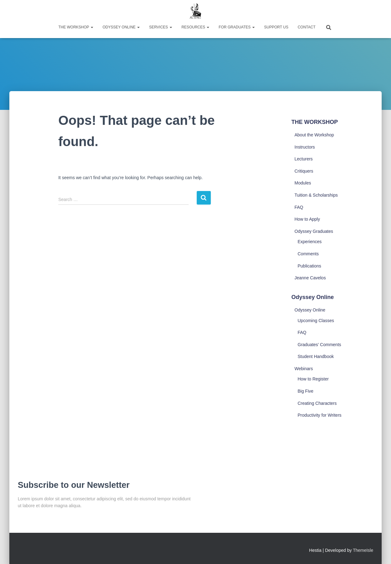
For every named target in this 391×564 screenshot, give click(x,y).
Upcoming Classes (316, 320)
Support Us (276, 27)
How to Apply (307, 219)
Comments (308, 253)
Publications (309, 265)
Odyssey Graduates (314, 231)
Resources (195, 27)
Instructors (305, 147)
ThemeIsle (363, 550)
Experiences (310, 241)
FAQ (299, 207)
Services (160, 27)
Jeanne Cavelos (310, 277)
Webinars (304, 368)
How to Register (313, 378)
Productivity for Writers (320, 415)
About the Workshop (314, 134)
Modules (303, 182)
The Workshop (75, 27)
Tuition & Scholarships (316, 195)
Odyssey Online (121, 27)
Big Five (306, 391)
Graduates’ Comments (319, 344)
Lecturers (304, 158)
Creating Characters (317, 403)
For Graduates (237, 27)
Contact (307, 27)
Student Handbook (316, 356)
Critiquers (304, 171)
